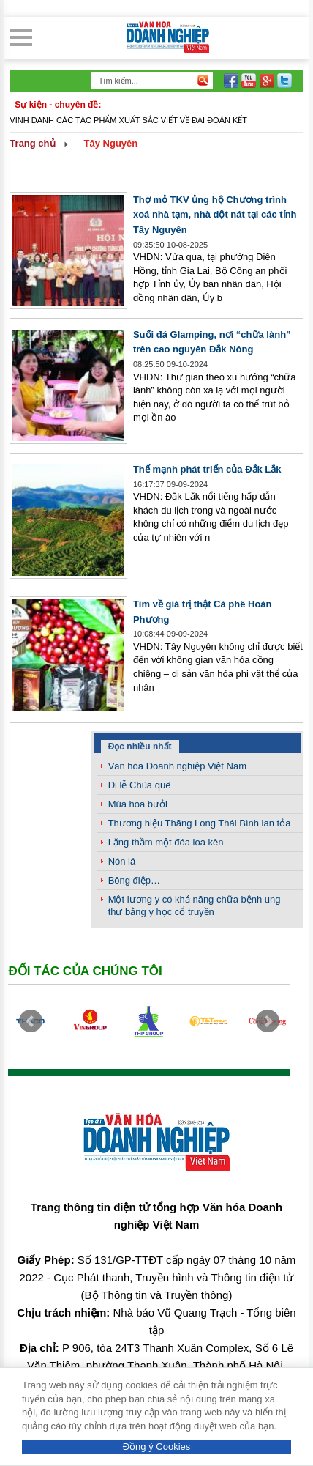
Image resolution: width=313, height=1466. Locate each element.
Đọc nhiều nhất (140, 746)
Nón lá (122, 861)
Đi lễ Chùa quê (139, 785)
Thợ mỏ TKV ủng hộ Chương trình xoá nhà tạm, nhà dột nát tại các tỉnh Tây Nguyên (215, 214)
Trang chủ (32, 143)
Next (267, 1021)
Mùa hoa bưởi (137, 804)
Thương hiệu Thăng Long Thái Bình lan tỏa (199, 823)
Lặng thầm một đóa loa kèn (166, 842)
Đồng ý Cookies (157, 1446)
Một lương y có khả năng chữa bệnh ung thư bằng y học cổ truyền (194, 905)
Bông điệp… (134, 880)
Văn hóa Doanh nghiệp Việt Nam (177, 765)
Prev (30, 1021)
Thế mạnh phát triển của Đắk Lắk (207, 469)
